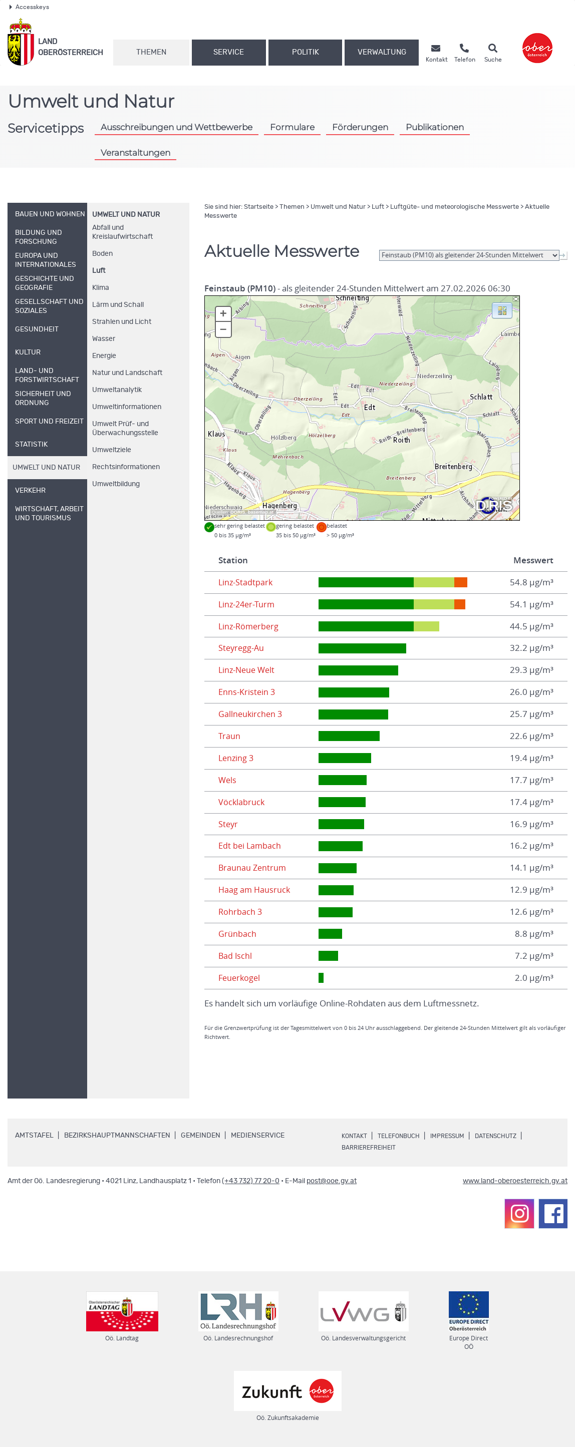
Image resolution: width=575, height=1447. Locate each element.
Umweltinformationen (126, 407)
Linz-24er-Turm (247, 604)
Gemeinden (200, 1135)
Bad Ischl (235, 955)
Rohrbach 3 (240, 911)
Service (228, 52)
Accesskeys (29, 7)
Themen (151, 52)
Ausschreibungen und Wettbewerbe (176, 127)
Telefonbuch (405, 1136)
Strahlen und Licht (121, 321)
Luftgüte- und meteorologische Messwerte (454, 207)
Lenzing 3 (236, 758)
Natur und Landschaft (127, 373)
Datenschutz (515, 1136)
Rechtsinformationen (126, 467)
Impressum (460, 1136)
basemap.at (260, 512)
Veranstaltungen (135, 152)
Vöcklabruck (241, 802)
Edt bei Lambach (250, 845)
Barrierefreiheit (373, 1147)
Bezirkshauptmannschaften (117, 1135)
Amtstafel (34, 1135)
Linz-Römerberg (249, 626)
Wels (227, 780)
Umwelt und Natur (126, 214)
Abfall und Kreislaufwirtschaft (122, 232)
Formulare (292, 127)
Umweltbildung (116, 484)
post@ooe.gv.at (332, 1181)
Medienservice (257, 1135)
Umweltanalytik (117, 390)
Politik (305, 52)
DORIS (237, 512)
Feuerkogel (240, 977)
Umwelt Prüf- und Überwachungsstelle (125, 429)
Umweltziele (111, 450)
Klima (100, 287)
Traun (229, 736)
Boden (102, 253)
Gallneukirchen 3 (251, 713)
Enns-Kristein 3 (247, 691)
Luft (98, 270)
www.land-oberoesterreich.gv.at (515, 1181)
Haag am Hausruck (255, 889)
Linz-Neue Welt (248, 669)
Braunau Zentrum (253, 867)
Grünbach (237, 933)
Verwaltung (382, 52)
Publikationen (435, 127)
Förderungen (360, 127)
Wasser (103, 338)
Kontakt (356, 1136)
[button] (502, 310)
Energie (104, 355)
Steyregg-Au (242, 647)
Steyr (228, 824)
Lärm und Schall (118, 304)
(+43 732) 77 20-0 (250, 1181)
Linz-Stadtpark (246, 582)
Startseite (258, 207)
